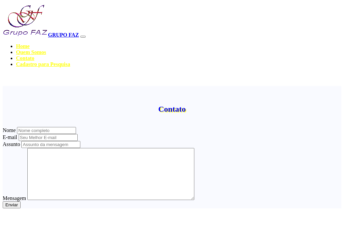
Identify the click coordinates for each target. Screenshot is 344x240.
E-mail (10, 137)
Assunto (11, 144)
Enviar (11, 214)
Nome (9, 130)
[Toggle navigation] (83, 37)
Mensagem (14, 208)
